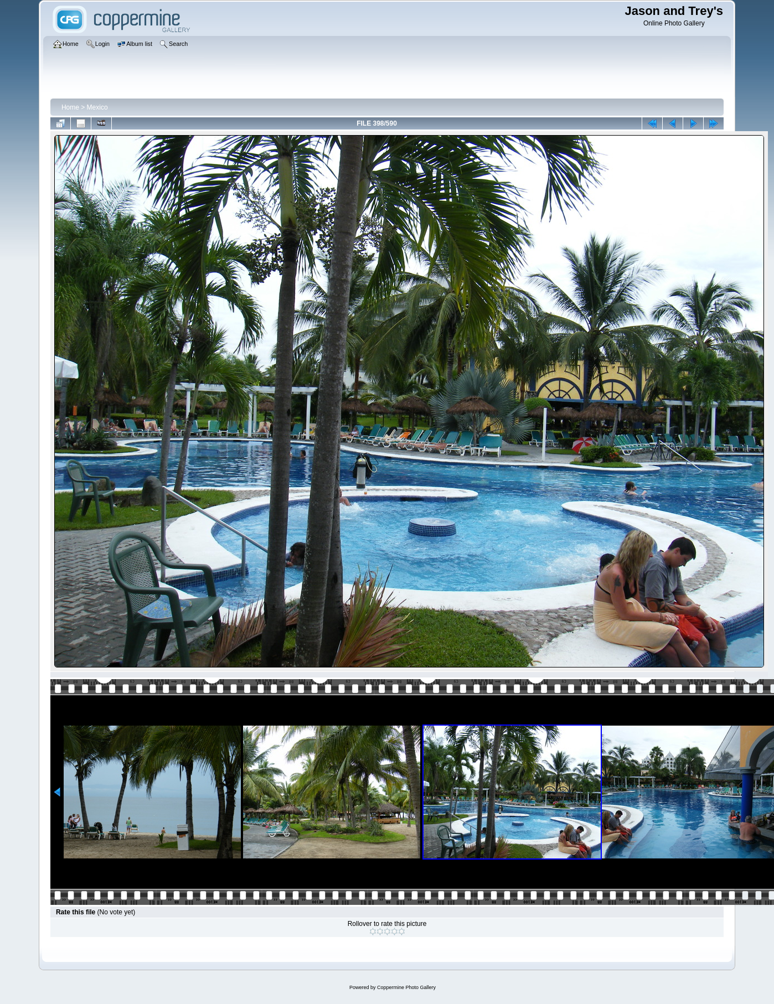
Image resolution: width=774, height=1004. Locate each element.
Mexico (97, 107)
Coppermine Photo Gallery (406, 987)
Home (70, 107)
